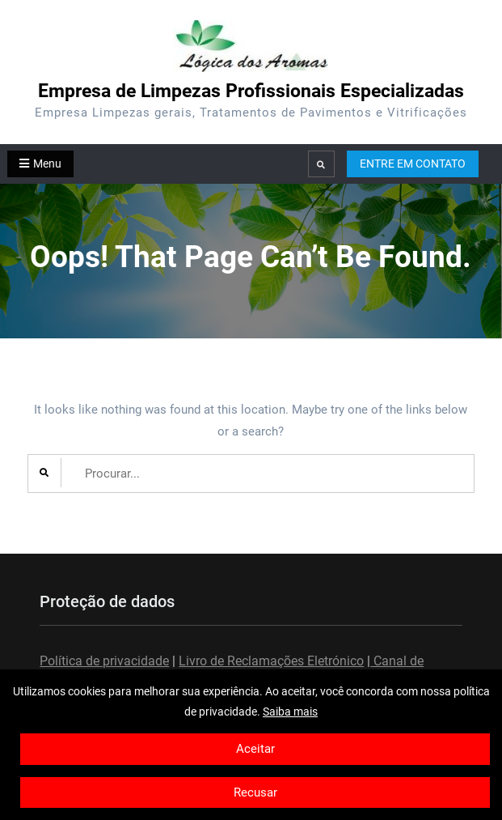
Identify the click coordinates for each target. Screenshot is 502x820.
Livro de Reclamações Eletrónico (271, 661)
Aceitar (255, 748)
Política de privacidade (104, 661)
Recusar (255, 792)
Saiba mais (290, 711)
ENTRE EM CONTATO (413, 163)
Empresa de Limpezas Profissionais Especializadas (251, 91)
